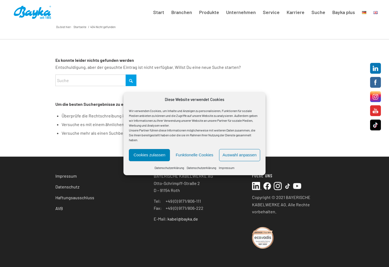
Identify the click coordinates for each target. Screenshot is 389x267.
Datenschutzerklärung (169, 168)
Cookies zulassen (149, 155)
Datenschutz (67, 186)
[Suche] (95, 80)
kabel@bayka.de (182, 218)
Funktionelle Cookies (194, 155)
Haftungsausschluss (74, 197)
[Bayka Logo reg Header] (32, 12)
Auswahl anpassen (240, 155)
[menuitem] (159, 12)
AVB (59, 208)
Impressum (226, 168)
